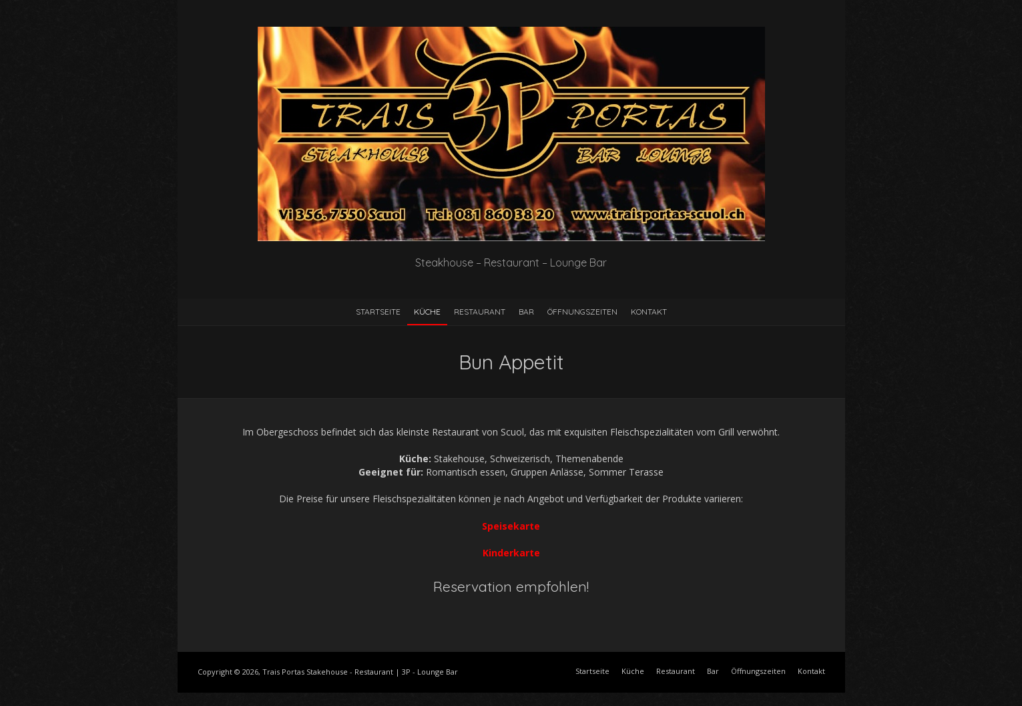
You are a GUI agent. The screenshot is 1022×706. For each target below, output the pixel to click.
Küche (427, 312)
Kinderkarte (511, 552)
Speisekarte (511, 526)
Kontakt (649, 312)
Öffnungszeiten (582, 312)
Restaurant (479, 312)
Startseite (378, 312)
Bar (526, 312)
